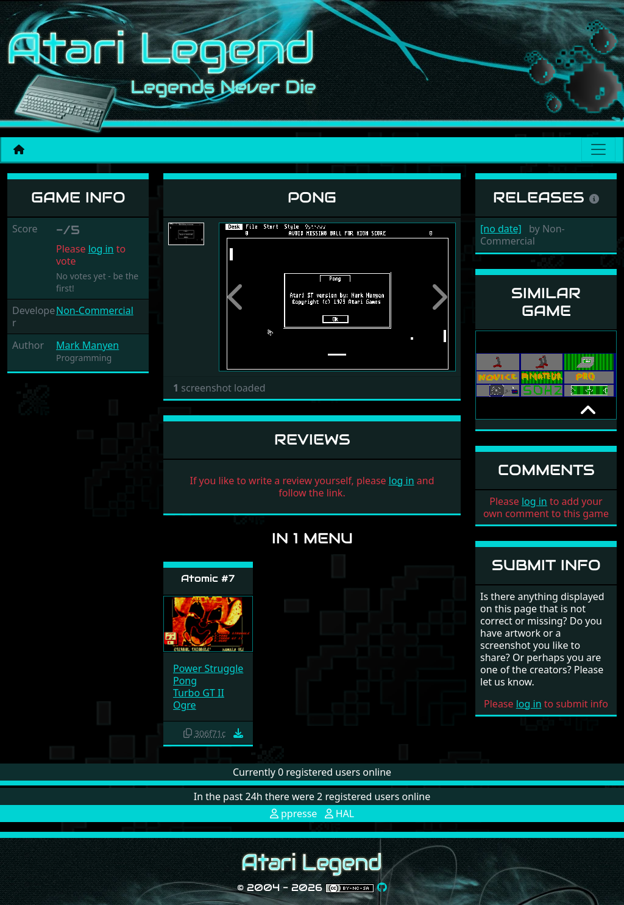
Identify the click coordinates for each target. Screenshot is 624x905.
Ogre (184, 705)
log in (101, 249)
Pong (185, 680)
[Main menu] (598, 149)
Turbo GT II (198, 692)
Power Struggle (208, 668)
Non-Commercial (94, 310)
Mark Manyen (87, 345)
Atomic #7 (208, 578)
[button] (236, 297)
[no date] (501, 228)
